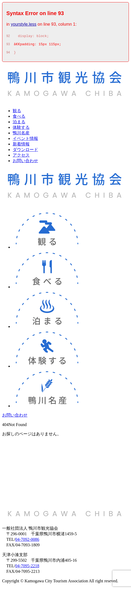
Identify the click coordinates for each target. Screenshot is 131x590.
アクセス (21, 157)
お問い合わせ (25, 163)
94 (8, 55)
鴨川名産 (21, 135)
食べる (19, 118)
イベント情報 (25, 141)
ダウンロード (25, 152)
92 (8, 37)
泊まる (19, 124)
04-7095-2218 (27, 568)
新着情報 (21, 146)
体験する (21, 129)
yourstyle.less (23, 24)
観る (17, 113)
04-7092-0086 (27, 541)
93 (8, 46)
